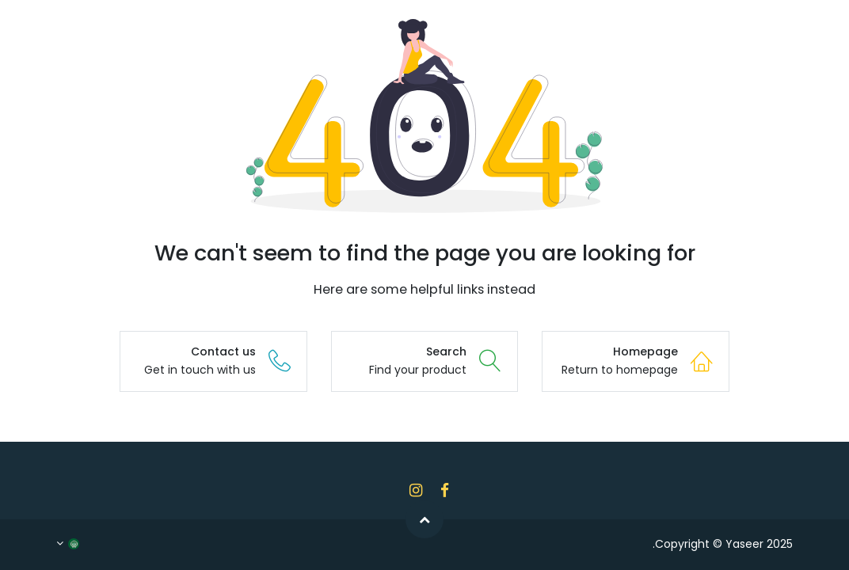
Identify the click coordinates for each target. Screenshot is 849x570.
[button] (424, 519)
